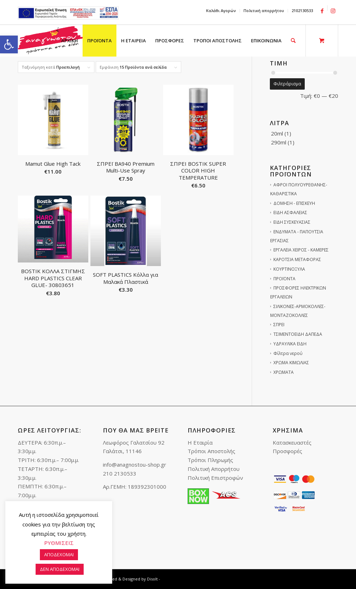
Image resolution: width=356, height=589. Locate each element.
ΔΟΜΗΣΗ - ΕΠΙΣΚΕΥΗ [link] (294, 203)
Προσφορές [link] (287, 451)
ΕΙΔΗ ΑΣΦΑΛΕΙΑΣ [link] (290, 212)
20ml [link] (277, 133)
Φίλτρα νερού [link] (288, 353)
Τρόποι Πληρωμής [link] (210, 459)
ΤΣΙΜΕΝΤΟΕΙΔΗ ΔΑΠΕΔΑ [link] (297, 334)
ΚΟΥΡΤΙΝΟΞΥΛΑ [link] (289, 269)
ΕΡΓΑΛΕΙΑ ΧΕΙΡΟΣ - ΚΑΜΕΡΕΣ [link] (301, 250)
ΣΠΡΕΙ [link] (278, 325)
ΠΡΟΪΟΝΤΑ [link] (284, 279)
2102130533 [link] (302, 10)
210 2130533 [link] (119, 473)
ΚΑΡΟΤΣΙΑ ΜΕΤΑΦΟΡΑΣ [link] (297, 259)
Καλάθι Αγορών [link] (221, 10)
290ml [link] (278, 142)
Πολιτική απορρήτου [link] (264, 10)
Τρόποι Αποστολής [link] (211, 451)
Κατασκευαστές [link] (292, 442)
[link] (9, 44)
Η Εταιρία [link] (200, 442)
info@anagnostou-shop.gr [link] (134, 464)
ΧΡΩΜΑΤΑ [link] (283, 372)
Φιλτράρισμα (287, 84)
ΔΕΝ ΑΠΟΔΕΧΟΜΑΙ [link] (59, 569)
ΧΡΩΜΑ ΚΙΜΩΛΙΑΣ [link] (291, 363)
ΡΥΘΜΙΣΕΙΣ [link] (59, 542)
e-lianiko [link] (68, 13)
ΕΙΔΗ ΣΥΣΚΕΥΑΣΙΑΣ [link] (291, 222)
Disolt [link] (152, 579)
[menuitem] (221, 10)
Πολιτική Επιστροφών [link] (215, 477)
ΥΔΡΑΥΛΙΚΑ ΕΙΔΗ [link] (290, 344)
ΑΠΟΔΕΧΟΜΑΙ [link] (59, 554)
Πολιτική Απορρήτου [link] (214, 468)
